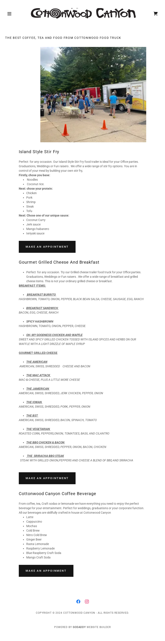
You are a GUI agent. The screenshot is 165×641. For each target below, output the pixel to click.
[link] (82, 13)
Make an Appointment (47, 246)
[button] (16, 13)
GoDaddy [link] (79, 627)
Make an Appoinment (46, 570)
